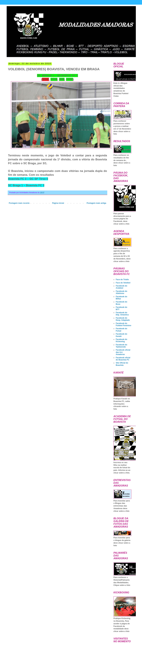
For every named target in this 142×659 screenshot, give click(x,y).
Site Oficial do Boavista (122, 364)
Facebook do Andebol (121, 287)
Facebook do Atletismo (121, 292)
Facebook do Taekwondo (121, 346)
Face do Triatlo (122, 279)
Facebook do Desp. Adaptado (123, 319)
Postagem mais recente (19, 203)
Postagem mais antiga (96, 203)
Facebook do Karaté (121, 335)
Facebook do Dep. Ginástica (122, 314)
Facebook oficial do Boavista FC (123, 359)
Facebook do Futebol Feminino (123, 324)
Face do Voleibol (123, 283)
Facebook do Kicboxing (121, 340)
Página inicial (58, 203)
